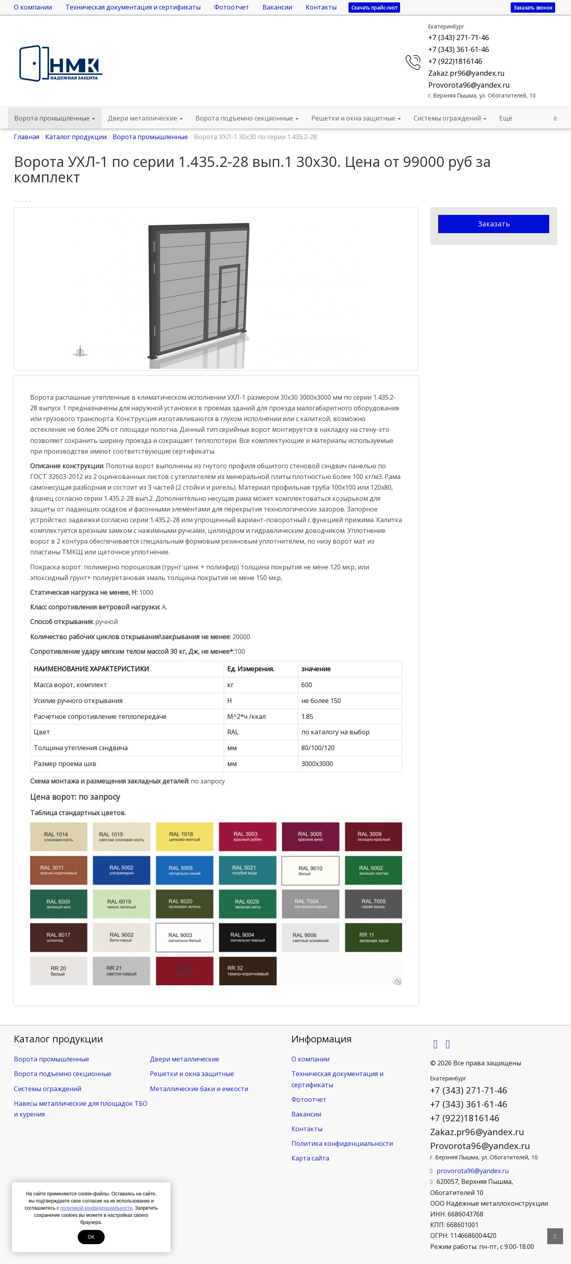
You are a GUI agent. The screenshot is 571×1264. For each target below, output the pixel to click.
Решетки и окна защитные (356, 118)
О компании (33, 7)
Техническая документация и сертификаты (133, 7)
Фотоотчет (231, 7)
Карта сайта (310, 1158)
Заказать (494, 223)
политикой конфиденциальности (96, 1208)
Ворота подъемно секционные (247, 118)
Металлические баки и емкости (199, 1088)
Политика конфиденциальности (342, 1143)
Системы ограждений (450, 118)
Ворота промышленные (54, 118)
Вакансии (277, 7)
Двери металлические (145, 118)
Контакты (321, 7)
